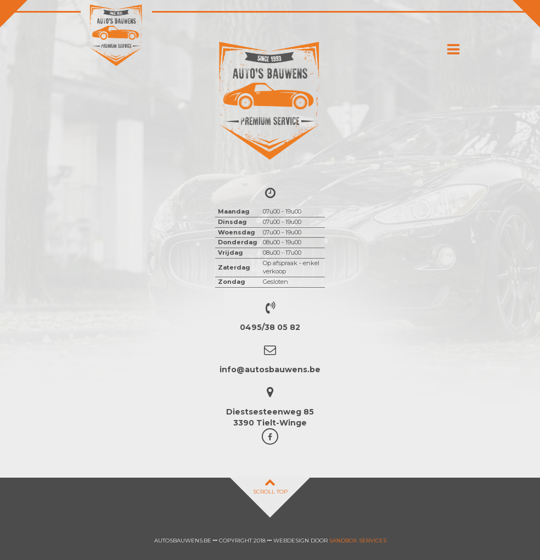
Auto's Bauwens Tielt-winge (116, 36)
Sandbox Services (357, 540)
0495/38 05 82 (270, 327)
